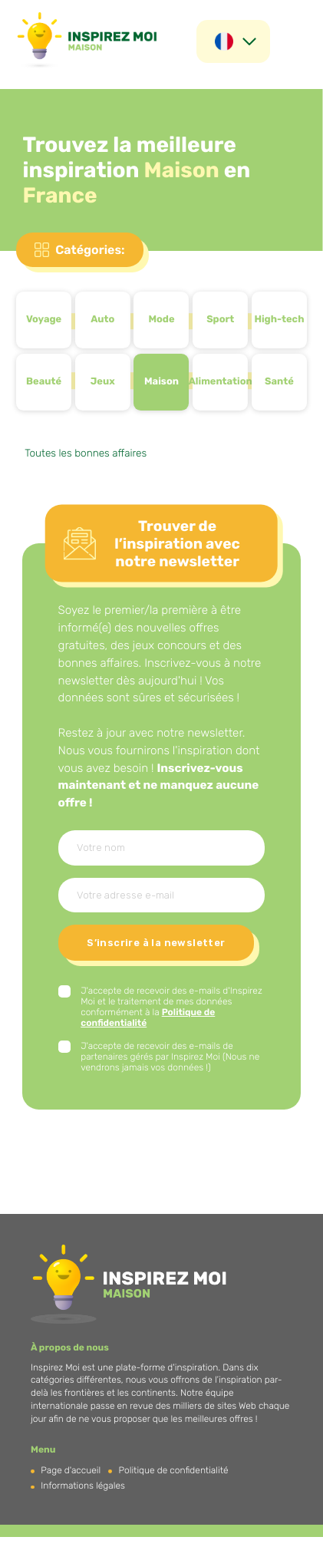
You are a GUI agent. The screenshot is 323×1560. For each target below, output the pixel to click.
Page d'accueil (71, 1470)
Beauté (43, 382)
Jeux (103, 382)
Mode (161, 319)
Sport (220, 319)
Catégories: (89, 249)
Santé (279, 382)
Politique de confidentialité (174, 1470)
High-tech (279, 319)
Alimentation (220, 382)
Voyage (43, 319)
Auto (102, 319)
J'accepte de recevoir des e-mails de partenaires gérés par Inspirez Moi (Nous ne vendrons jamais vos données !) (170, 1057)
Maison (161, 382)
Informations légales (83, 1485)
